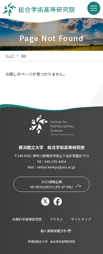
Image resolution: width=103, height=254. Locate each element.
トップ (9, 56)
